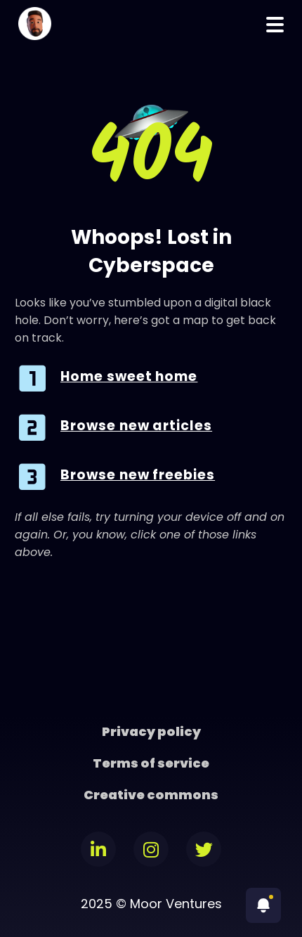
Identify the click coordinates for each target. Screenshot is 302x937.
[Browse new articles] (32, 427)
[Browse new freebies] (32, 476)
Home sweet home (128, 376)
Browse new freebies (137, 474)
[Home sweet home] (32, 378)
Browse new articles (136, 425)
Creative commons (151, 794)
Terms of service (151, 763)
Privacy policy (151, 731)
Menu (275, 24)
